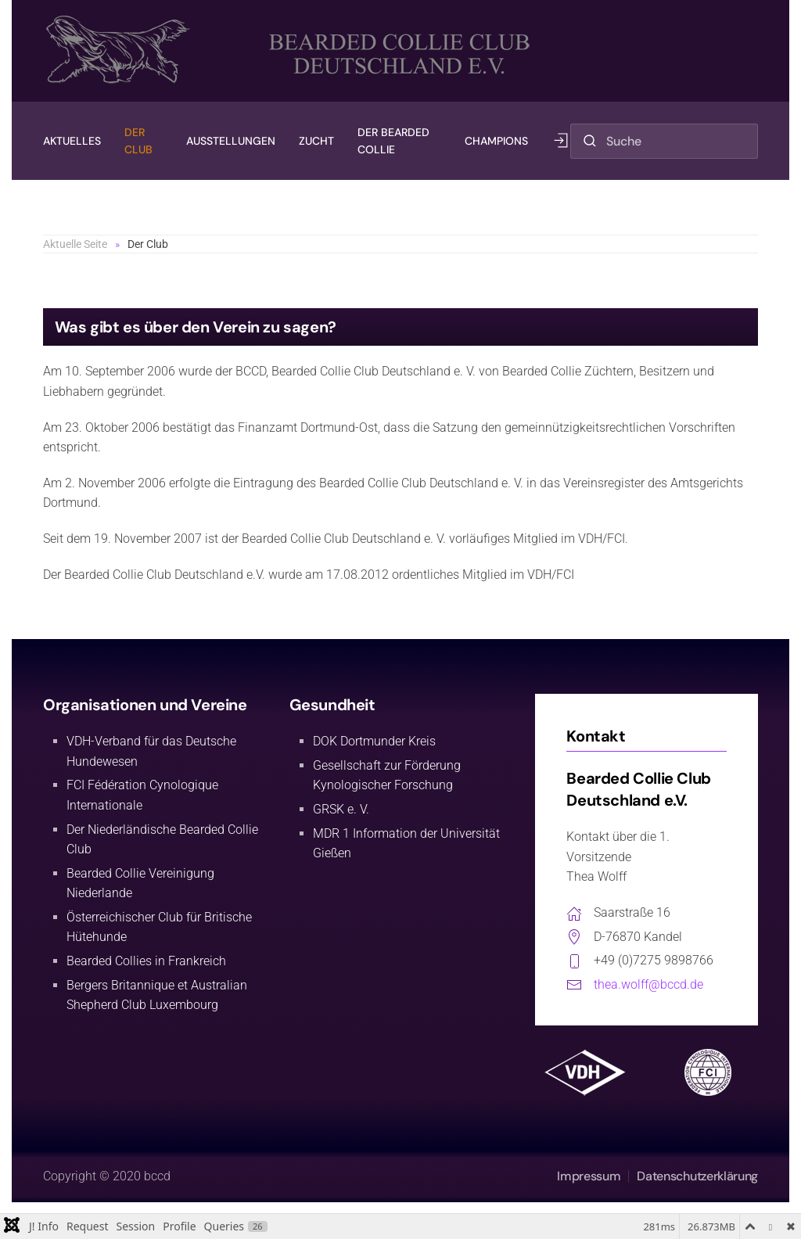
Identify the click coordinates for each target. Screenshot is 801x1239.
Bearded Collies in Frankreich (146, 960)
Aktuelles (72, 141)
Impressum (588, 1176)
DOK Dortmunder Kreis (374, 741)
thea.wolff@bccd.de (648, 984)
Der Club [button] (138, 140)
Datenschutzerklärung (697, 1176)
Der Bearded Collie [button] (393, 140)
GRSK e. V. (341, 809)
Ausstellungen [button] (230, 141)
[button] (560, 141)
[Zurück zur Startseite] (293, 51)
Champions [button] (496, 141)
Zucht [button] (316, 141)
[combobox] (664, 141)
